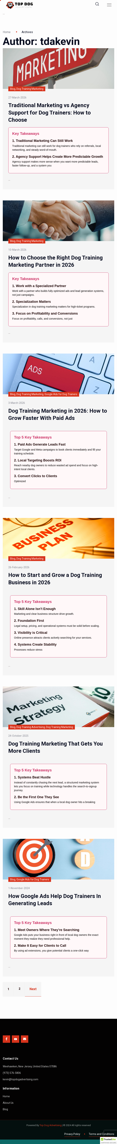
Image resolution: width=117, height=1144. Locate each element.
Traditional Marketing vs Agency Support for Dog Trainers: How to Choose (50, 112)
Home (7, 32)
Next (33, 988)
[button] (108, 1140)
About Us (8, 1102)
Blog (5, 1108)
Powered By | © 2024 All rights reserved (58, 1124)
